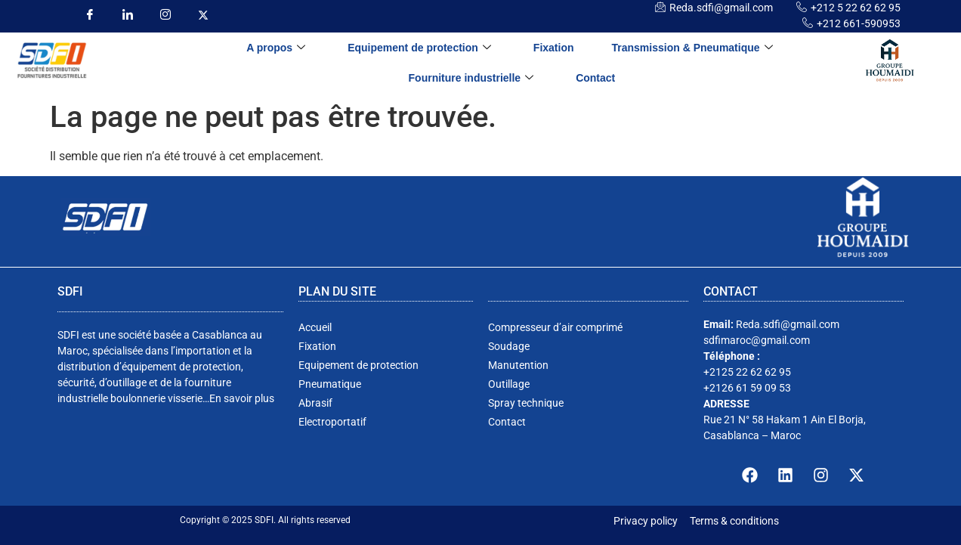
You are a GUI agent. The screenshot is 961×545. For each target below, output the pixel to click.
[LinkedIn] (127, 15)
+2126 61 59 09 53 (747, 388)
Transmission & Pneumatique (692, 48)
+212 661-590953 (859, 23)
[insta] (165, 15)
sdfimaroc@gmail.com (756, 340)
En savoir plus (241, 398)
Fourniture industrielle (471, 78)
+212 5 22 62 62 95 (856, 8)
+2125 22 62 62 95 (747, 372)
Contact (595, 78)
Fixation (553, 48)
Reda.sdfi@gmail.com (721, 8)
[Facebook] (89, 15)
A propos (275, 48)
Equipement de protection (419, 48)
